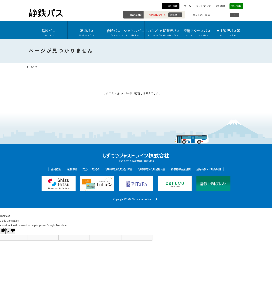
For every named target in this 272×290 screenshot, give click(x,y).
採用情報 (236, 6)
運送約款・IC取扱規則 (208, 169)
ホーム (187, 6)
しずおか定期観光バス (163, 32)
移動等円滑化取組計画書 (118, 169)
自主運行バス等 (228, 32)
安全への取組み (91, 169)
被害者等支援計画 (181, 169)
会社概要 (220, 6)
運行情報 (173, 6)
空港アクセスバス (197, 32)
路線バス (48, 32)
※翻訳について (157, 14)
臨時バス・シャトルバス (125, 32)
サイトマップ (203, 6)
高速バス (87, 32)
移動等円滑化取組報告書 (151, 169)
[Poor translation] (10, 231)
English (174, 14)
